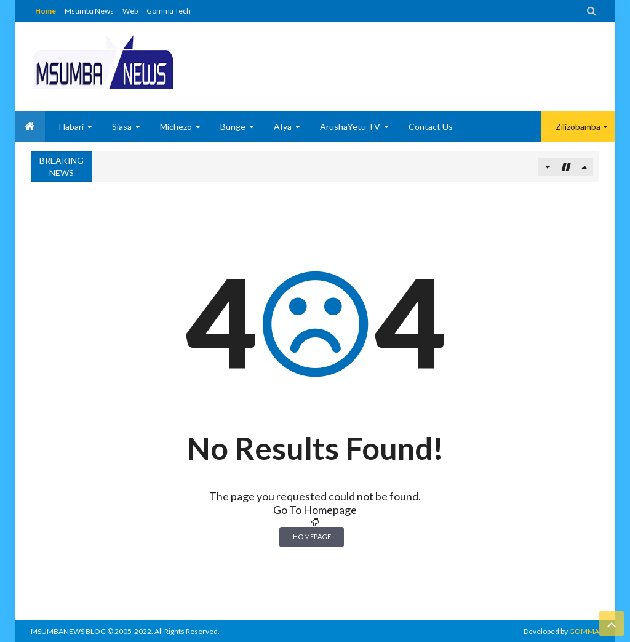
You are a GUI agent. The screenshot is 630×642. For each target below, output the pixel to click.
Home (45, 10)
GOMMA (584, 631)
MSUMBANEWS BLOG (68, 631)
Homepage (312, 536)
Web (130, 10)
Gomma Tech (168, 10)
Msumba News (89, 10)
